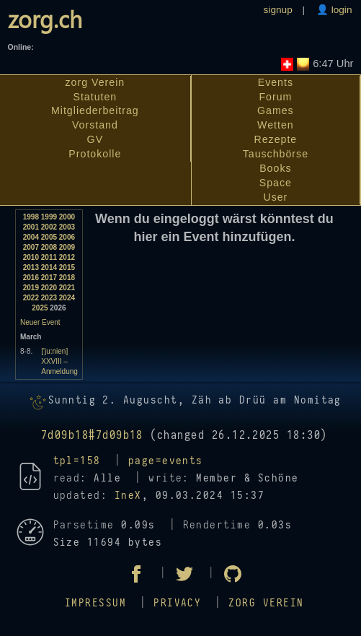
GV (95, 139)
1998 (31, 217)
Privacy (177, 603)
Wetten (275, 125)
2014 (49, 267)
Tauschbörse (275, 154)
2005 (49, 237)
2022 (31, 298)
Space (275, 182)
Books (275, 168)
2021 (67, 288)
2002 (49, 227)
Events (275, 82)
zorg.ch (45, 19)
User (275, 197)
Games (275, 110)
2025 (40, 308)
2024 (67, 298)
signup (278, 9)
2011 (49, 257)
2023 (49, 298)
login (340, 9)
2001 (31, 227)
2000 (67, 217)
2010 (31, 257)
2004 (31, 237)
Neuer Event (40, 322)
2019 (31, 288)
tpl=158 (77, 461)
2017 (49, 278)
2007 (31, 247)
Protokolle (94, 154)
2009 (67, 247)
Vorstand (95, 125)
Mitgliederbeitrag (95, 110)
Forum (275, 97)
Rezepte (275, 139)
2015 (67, 267)
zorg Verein (95, 82)
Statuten (95, 97)
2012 (67, 257)
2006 (67, 237)
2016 (31, 278)
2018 (67, 278)
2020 (49, 288)
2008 (49, 247)
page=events (165, 461)
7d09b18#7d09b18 (92, 435)
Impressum (95, 603)
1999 (49, 217)
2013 (31, 267)
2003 (67, 227)
